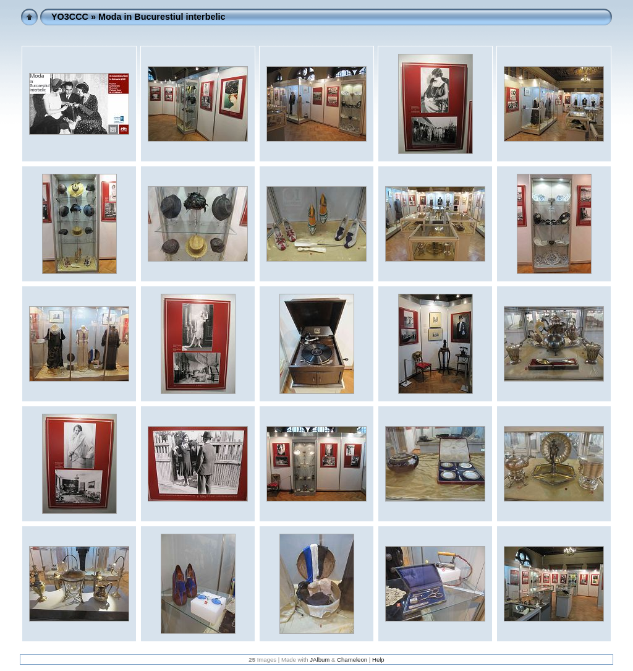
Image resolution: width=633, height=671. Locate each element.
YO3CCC (69, 17)
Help (378, 659)
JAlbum (319, 659)
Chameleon (352, 659)
